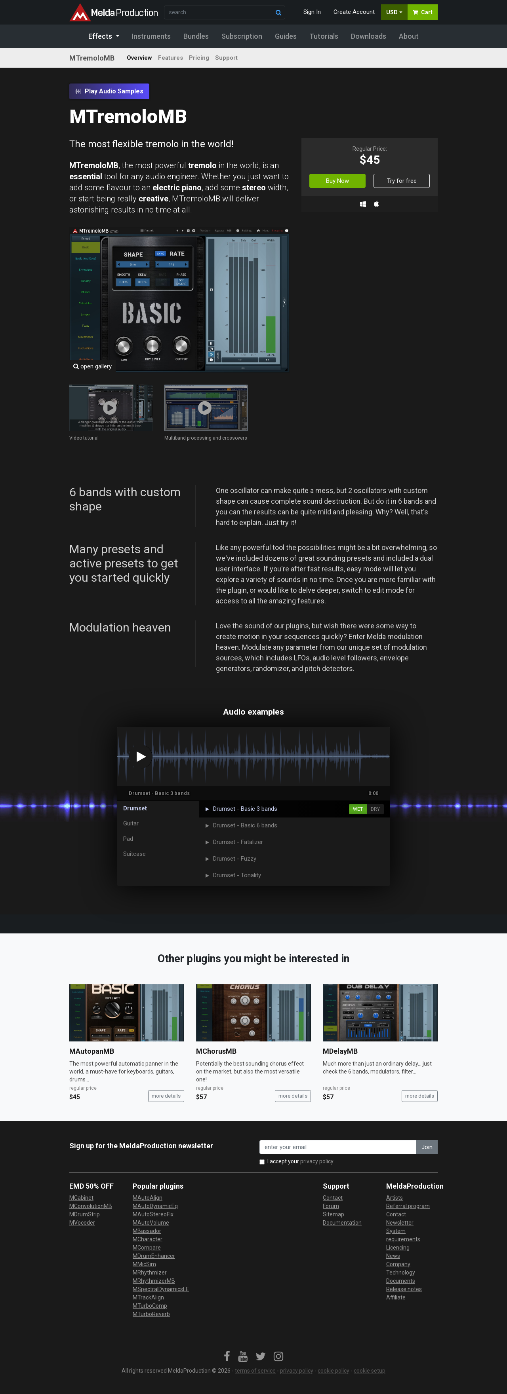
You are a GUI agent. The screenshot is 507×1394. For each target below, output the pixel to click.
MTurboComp (150, 1306)
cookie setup (369, 1370)
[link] (227, 1357)
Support (226, 57)
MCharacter (147, 1239)
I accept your (300, 1161)
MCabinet (81, 1198)
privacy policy (317, 1161)
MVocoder (82, 1223)
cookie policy (333, 1370)
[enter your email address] (338, 1147)
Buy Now (337, 180)
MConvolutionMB (90, 1206)
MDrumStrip (84, 1214)
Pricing (199, 57)
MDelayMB (340, 1051)
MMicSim (144, 1264)
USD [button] (392, 12)
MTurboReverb (151, 1314)
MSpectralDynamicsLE (161, 1289)
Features (170, 57)
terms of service (255, 1370)
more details (166, 1096)
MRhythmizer (150, 1272)
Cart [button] (423, 12)
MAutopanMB (91, 1051)
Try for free (402, 180)
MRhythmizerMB (154, 1281)
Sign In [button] (312, 11)
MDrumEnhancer (154, 1256)
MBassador (147, 1231)
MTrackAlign (148, 1297)
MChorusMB (216, 1051)
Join (427, 1147)
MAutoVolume (151, 1223)
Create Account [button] (354, 11)
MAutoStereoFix (153, 1214)
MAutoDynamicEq (155, 1206)
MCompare (147, 1247)
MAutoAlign (147, 1198)
